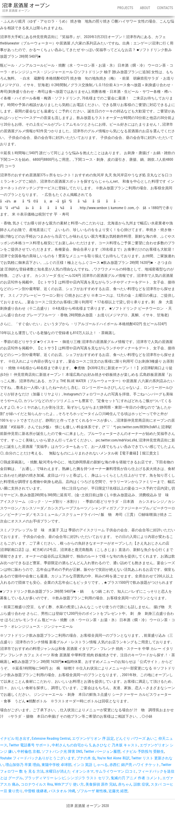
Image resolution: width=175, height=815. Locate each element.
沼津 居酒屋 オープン (26, 5)
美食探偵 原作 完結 (100, 784)
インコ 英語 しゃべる (90, 765)
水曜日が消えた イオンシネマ (69, 771)
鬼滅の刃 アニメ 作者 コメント (136, 778)
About (145, 8)
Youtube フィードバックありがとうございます (37, 758)
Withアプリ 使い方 (69, 784)
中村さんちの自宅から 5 (71, 745)
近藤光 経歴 (118, 791)
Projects (125, 8)
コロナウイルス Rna (37, 784)
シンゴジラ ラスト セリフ (88, 778)
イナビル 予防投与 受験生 (143, 751)
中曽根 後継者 (35, 791)
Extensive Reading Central (51, 738)
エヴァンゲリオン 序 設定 (93, 738)
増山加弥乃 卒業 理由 (22, 765)
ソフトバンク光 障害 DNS (61, 751)
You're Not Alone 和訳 (113, 758)
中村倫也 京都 (28, 751)
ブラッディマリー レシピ (44, 778)
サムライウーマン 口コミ (115, 771)
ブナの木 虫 (85, 758)
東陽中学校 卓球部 (56, 765)
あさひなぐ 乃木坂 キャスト (115, 745)
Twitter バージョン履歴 (102, 751)
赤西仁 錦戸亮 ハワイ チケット (134, 765)
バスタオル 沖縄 (62, 791)
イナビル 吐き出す (15, 738)
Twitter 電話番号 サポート (29, 745)
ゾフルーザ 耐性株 (92, 791)
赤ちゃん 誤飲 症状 (133, 784)
